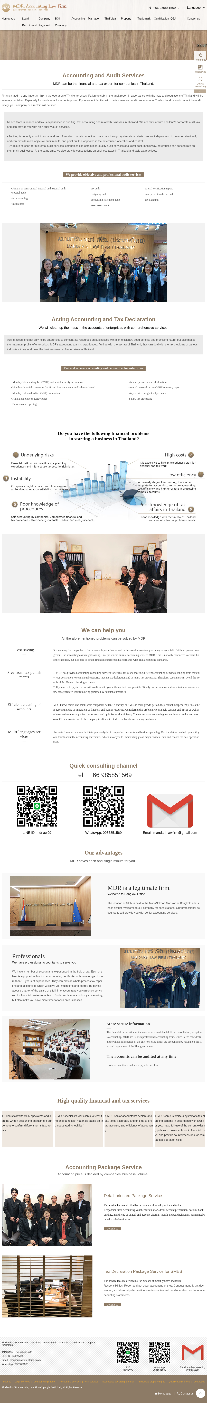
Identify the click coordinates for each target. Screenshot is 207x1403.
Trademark (143, 18)
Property (126, 18)
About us (6, 1381)
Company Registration (46, 19)
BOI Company (61, 19)
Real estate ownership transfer (118, 1381)
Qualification (161, 18)
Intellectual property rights (151, 1381)
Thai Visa (110, 18)
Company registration (45, 1381)
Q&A (173, 18)
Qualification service (179, 1381)
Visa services (91, 1381)
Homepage (8, 18)
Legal (25, 18)
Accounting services (70, 1381)
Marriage (93, 18)
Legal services (22, 1381)
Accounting (78, 18)
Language (194, 7)
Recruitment (29, 25)
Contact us (193, 18)
